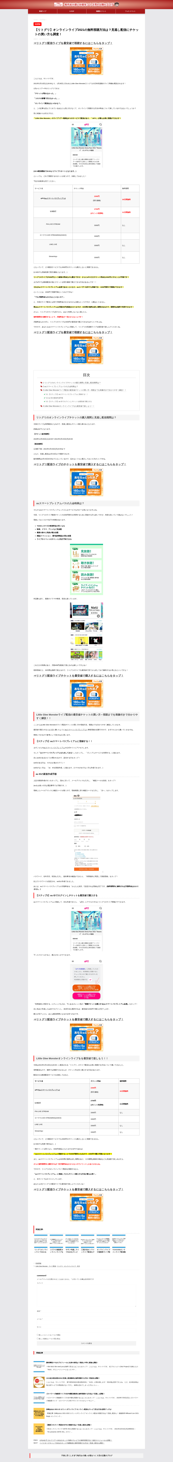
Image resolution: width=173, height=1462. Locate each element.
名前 (39, 1309)
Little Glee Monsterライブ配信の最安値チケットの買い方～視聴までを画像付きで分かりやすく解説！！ (84, 389)
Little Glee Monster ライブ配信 (46, 1264)
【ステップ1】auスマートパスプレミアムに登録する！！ (67, 393)
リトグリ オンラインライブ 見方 (68, 1264)
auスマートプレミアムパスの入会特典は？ (60, 386)
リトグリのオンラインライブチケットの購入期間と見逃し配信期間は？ (72, 382)
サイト (39, 1325)
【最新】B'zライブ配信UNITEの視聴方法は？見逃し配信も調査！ (72, 1423)
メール (39, 1317)
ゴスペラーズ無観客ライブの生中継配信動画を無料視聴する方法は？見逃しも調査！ (79, 1392)
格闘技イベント (101, 11)
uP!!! (82, 900)
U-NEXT (53, 211)
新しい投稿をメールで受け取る (49, 1337)
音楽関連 (38, 1261)
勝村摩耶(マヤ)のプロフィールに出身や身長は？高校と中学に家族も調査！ (76, 1360)
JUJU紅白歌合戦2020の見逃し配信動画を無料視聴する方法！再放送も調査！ (77, 1376)
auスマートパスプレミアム (55, 198)
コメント (40, 1281)
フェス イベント (130, 11)
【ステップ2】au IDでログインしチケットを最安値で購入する (69, 400)
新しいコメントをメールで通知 (49, 1333)
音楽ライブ (42, 11)
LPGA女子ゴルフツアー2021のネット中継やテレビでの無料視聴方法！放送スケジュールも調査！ (76, 1438)
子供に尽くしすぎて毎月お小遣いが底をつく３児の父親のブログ (86, 1456)
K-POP (72, 11)
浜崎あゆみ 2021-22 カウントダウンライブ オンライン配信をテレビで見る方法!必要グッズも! (83, 1407)
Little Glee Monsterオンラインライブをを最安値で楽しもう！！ (69, 405)
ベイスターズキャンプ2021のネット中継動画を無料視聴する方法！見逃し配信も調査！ (72, 1441)
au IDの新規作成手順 (54, 397)
